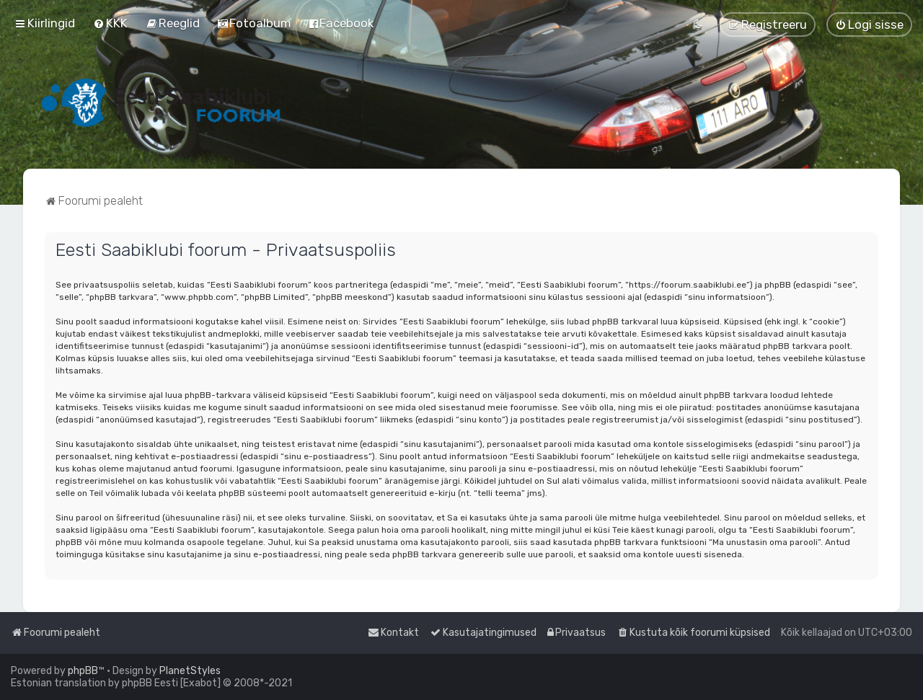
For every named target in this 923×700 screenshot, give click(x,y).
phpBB (83, 671)
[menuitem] (110, 23)
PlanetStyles (190, 671)
